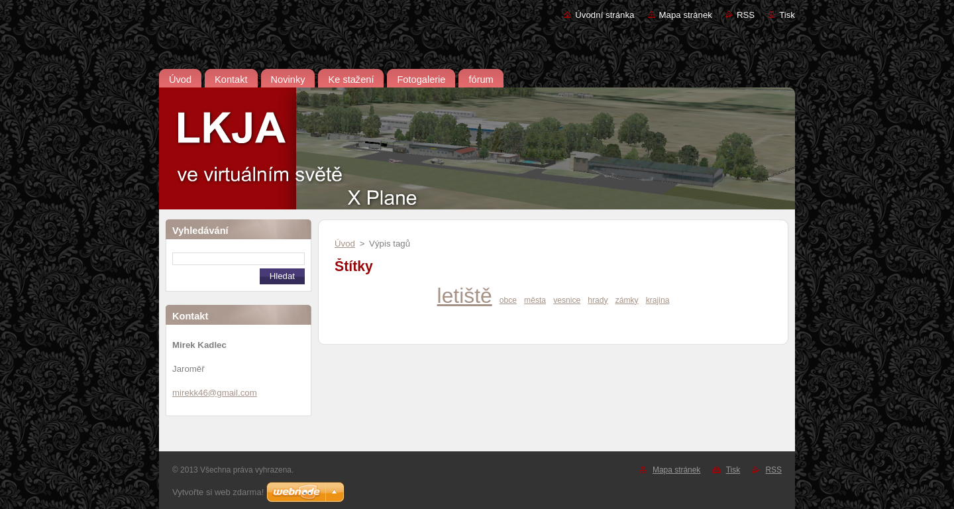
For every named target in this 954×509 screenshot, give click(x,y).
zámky (627, 300)
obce (508, 300)
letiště (464, 296)
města (535, 300)
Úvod (345, 244)
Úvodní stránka (604, 15)
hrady (598, 300)
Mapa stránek (685, 15)
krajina (658, 300)
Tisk (787, 15)
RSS (746, 15)
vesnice (566, 300)
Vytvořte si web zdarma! (218, 492)
